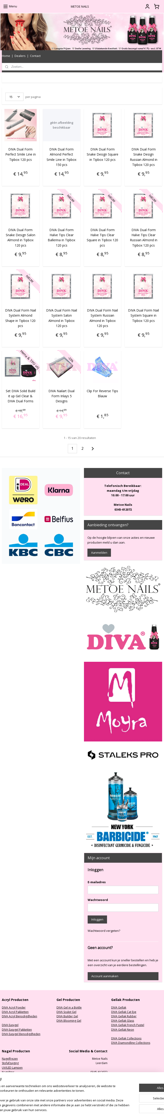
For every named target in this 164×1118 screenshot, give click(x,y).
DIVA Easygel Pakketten (17, 1030)
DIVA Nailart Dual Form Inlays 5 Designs (61, 395)
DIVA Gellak (118, 1007)
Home (6, 56)
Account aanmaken (104, 976)
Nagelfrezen (10, 1059)
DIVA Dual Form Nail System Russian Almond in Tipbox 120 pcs (102, 318)
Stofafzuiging (10, 1063)
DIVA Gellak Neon (122, 1030)
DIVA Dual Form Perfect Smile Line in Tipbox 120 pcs (20, 154)
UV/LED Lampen (12, 1068)
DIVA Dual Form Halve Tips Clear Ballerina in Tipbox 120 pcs (61, 237)
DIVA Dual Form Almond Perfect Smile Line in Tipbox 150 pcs (61, 157)
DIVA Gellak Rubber (124, 1016)
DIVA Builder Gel (67, 1016)
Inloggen (97, 919)
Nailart (6, 1085)
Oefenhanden (11, 1081)
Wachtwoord (98, 900)
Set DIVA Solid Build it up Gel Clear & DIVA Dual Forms (20, 395)
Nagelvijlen (9, 1076)
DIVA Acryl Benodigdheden (19, 1016)
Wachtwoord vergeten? (104, 931)
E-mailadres (97, 882)
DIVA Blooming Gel (69, 1021)
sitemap (97, 1109)
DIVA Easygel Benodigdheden (21, 1034)
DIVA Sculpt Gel (66, 1012)
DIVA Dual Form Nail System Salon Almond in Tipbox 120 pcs (61, 318)
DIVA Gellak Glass (122, 1021)
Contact (35, 56)
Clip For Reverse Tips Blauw (102, 393)
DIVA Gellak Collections (126, 1038)
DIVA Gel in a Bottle (69, 1007)
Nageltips (8, 1072)
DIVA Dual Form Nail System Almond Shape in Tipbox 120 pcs (20, 318)
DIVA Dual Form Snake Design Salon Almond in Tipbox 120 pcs (20, 237)
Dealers (20, 56)
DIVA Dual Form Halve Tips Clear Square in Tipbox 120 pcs (102, 237)
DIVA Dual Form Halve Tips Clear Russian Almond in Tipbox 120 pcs (143, 237)
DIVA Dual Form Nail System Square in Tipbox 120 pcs (143, 315)
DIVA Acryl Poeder (14, 1007)
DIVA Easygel (10, 1025)
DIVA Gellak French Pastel (127, 1025)
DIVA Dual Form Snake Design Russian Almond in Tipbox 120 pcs (143, 157)
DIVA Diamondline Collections (130, 1043)
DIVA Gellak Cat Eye (123, 1012)
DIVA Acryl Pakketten (15, 1012)
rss (106, 1109)
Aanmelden (99, 552)
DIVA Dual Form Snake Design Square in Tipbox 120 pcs (102, 154)
